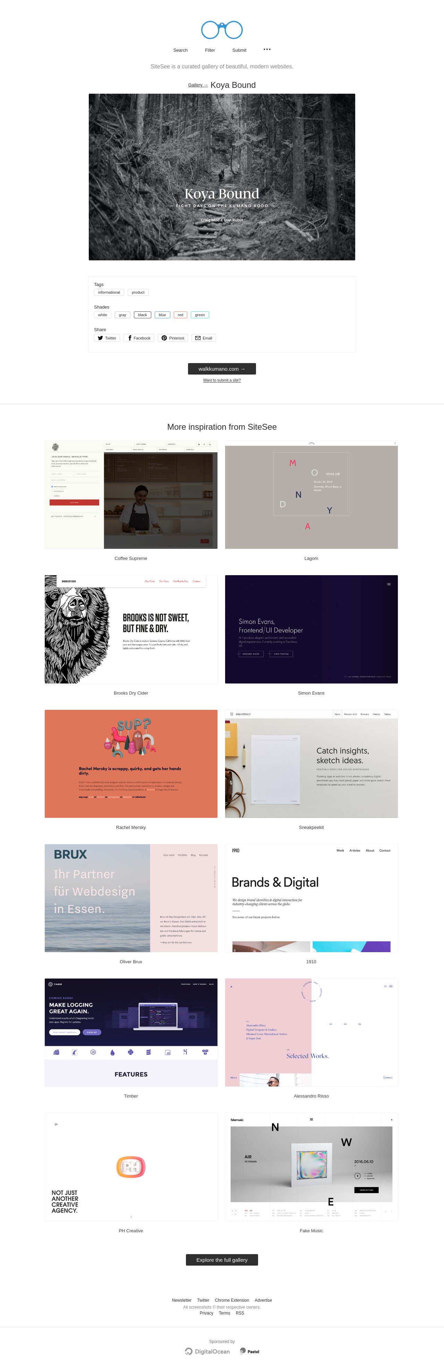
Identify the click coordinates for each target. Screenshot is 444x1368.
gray (122, 315)
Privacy (206, 1313)
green (200, 315)
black (142, 315)
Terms (224, 1313)
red (180, 315)
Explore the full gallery (222, 1260)
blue (162, 315)
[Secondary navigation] (267, 49)
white (102, 315)
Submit (239, 50)
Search (180, 50)
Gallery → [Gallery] (198, 84)
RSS (240, 1313)
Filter (210, 50)
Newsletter (182, 1300)
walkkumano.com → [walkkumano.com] (221, 369)
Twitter (203, 1300)
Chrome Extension (232, 1300)
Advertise (263, 1300)
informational (109, 292)
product (138, 292)
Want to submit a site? (222, 380)
